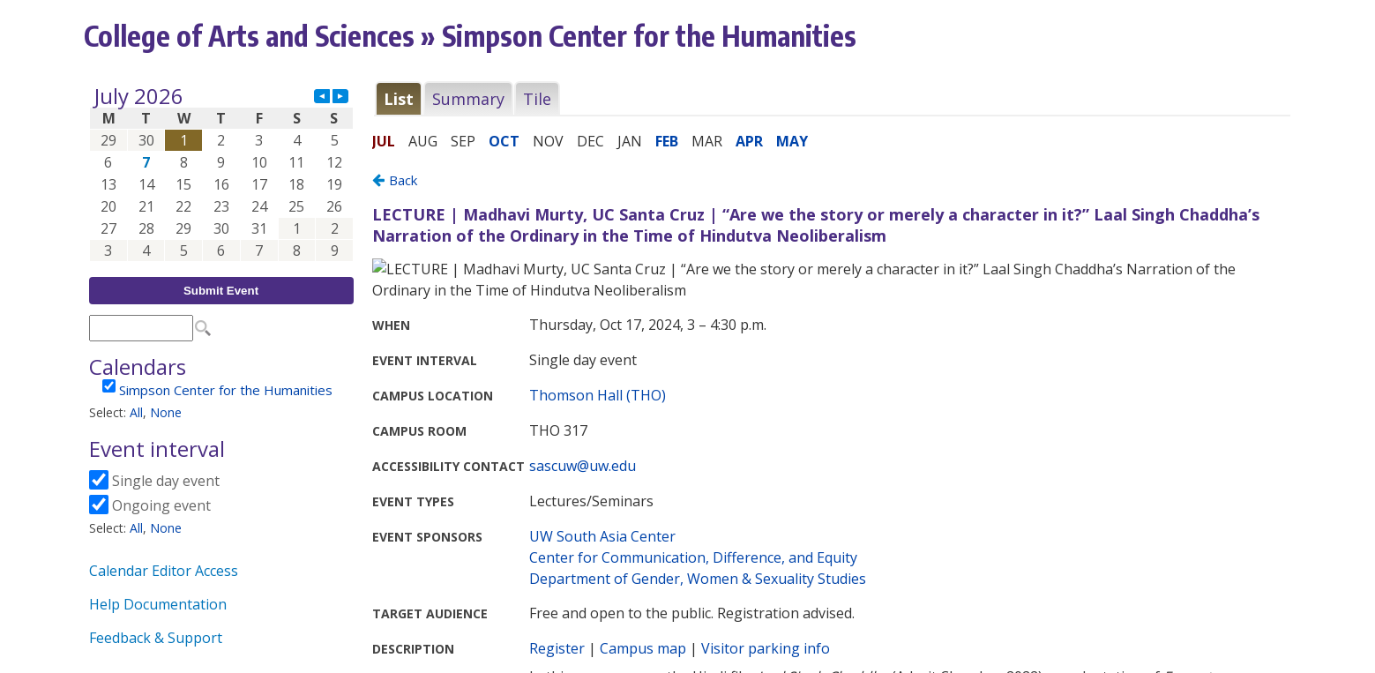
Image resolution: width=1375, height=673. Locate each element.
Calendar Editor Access (163, 570)
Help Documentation (158, 604)
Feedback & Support (155, 637)
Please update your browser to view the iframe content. (221, 173)
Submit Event (220, 290)
